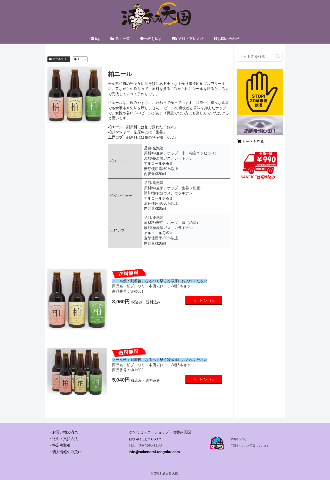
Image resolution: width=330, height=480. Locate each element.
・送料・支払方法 (63, 439)
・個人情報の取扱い (65, 452)
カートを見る (250, 141)
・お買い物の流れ (63, 432)
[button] (278, 56)
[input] (260, 56)
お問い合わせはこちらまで (145, 439)
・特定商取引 (60, 445)
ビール (80, 59)
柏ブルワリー (59, 59)
